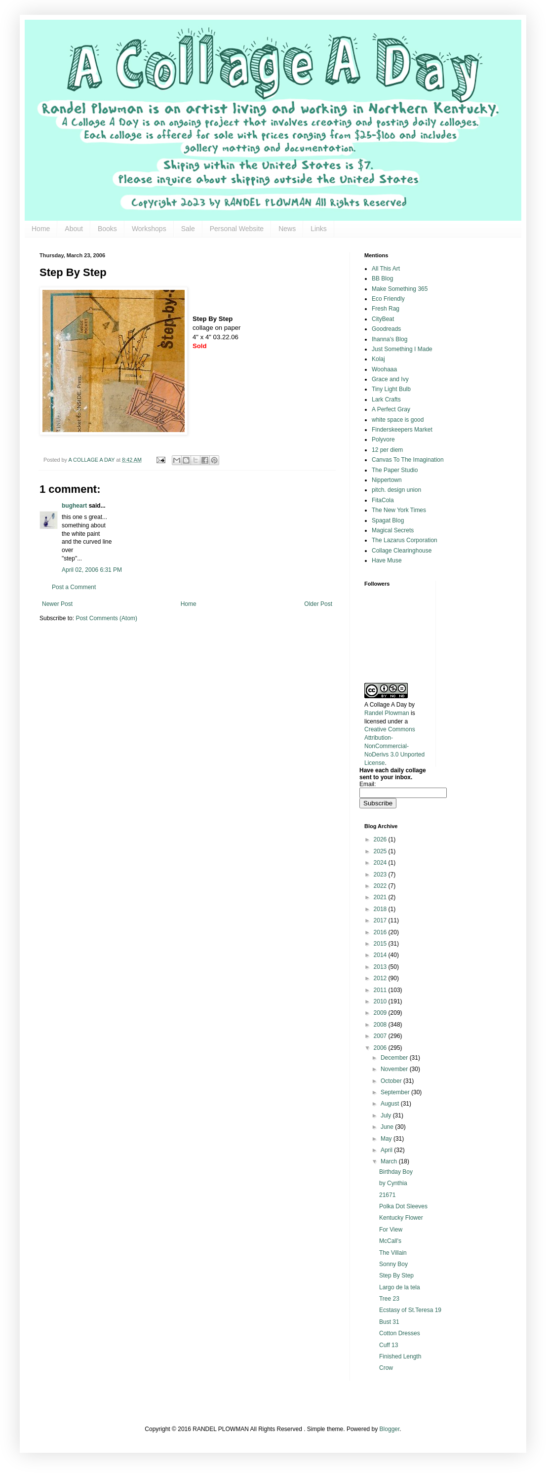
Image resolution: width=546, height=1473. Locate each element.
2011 (381, 990)
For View (390, 1229)
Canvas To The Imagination (408, 459)
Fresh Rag (385, 308)
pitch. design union (396, 489)
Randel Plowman (386, 713)
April (387, 1150)
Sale (188, 229)
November (395, 1069)
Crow (386, 1367)
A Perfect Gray (391, 409)
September (396, 1092)
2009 (381, 1012)
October (392, 1080)
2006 (381, 1047)
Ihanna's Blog (389, 339)
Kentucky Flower (401, 1217)
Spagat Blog (388, 520)
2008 (381, 1024)
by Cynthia (393, 1183)
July (387, 1115)
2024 (381, 862)
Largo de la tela (399, 1287)
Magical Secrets (393, 530)
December (395, 1057)
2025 (381, 851)
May (387, 1138)
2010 (381, 1001)
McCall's (390, 1240)
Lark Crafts (386, 399)
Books (107, 229)
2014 (381, 955)
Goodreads (386, 328)
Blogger (390, 1429)
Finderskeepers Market (402, 429)
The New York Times (399, 510)
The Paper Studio (395, 470)
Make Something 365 (400, 288)
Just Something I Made (402, 349)
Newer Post (57, 603)
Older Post (318, 603)
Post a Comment (74, 587)
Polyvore (383, 439)
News (287, 229)
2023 (381, 874)
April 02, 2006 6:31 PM (92, 569)
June (388, 1126)
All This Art (386, 268)
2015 (381, 943)
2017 (381, 920)
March (390, 1161)
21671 (387, 1195)
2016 (381, 932)
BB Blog (382, 278)
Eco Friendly (388, 298)
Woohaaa (384, 369)
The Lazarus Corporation (404, 540)
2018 (381, 909)
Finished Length (400, 1356)
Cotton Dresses (399, 1333)
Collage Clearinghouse (401, 550)
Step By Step (396, 1275)
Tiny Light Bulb (391, 389)
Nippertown (387, 480)
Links (319, 229)
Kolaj (378, 359)
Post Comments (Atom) (106, 618)
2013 (381, 966)
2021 (381, 897)
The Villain (393, 1252)
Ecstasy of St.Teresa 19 (410, 1310)
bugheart (74, 505)
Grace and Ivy (390, 379)
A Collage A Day (385, 704)
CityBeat (383, 319)
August (391, 1103)
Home (41, 229)
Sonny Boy (393, 1264)
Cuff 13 (388, 1345)
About (74, 229)
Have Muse (387, 560)
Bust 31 (389, 1321)
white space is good (398, 419)
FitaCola (383, 500)
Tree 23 (389, 1298)
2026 (381, 839)
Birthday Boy (396, 1171)
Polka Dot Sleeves (403, 1206)
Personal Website (237, 229)
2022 (381, 885)
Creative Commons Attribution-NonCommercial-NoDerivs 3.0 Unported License (394, 746)
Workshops (149, 229)
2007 (381, 1036)
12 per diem (387, 449)
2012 (381, 978)
